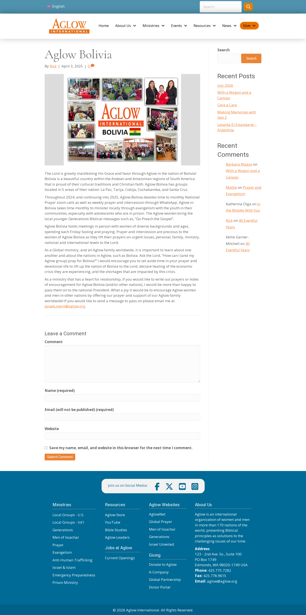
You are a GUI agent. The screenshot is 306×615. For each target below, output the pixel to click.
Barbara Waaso (239, 164)
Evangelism (62, 552)
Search (223, 50)
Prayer (58, 544)
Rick (229, 220)
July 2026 (225, 85)
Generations (62, 529)
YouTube (112, 522)
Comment (54, 341)
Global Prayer (160, 521)
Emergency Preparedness (73, 575)
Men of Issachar (65, 537)
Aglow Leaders (117, 537)
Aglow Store (115, 514)
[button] (248, 7)
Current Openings (120, 557)
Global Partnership (165, 579)
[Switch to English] (56, 6)
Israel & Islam (63, 567)
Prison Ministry (65, 582)
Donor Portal (159, 587)
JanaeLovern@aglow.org (65, 306)
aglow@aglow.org (222, 581)
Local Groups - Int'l (68, 522)
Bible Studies (116, 529)
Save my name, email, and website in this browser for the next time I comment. (121, 447)
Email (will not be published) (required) (79, 409)
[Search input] (221, 7)
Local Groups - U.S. (68, 514)
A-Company (159, 572)
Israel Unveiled (161, 544)
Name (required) (60, 390)
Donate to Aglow (163, 564)
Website (52, 428)
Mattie (231, 187)
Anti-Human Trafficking (72, 560)
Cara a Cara (227, 104)
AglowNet (157, 514)
